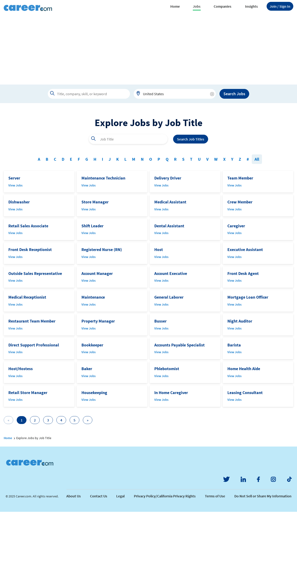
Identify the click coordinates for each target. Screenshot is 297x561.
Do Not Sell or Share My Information (262, 545)
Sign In (280, 6)
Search (190, 188)
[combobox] (175, 94)
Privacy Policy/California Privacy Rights (165, 545)
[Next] (87, 469)
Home (175, 6)
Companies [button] (222, 6)
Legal (120, 545)
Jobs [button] (196, 6)
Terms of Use (215, 545)
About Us (73, 545)
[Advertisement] (148, 49)
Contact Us (98, 545)
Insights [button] (251, 6)
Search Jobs (234, 93)
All (257, 208)
